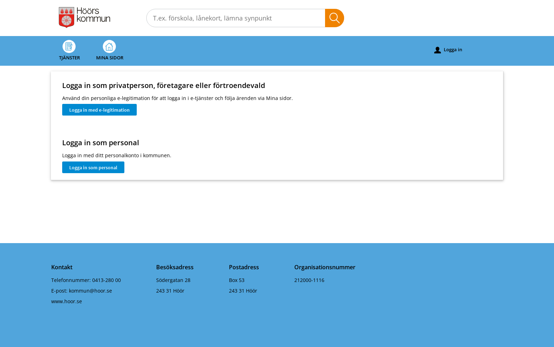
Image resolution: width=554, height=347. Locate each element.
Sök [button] (334, 18)
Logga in (448, 49)
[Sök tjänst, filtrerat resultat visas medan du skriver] (245, 18)
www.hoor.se (66, 301)
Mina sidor (109, 50)
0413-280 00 (106, 280)
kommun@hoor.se (90, 290)
